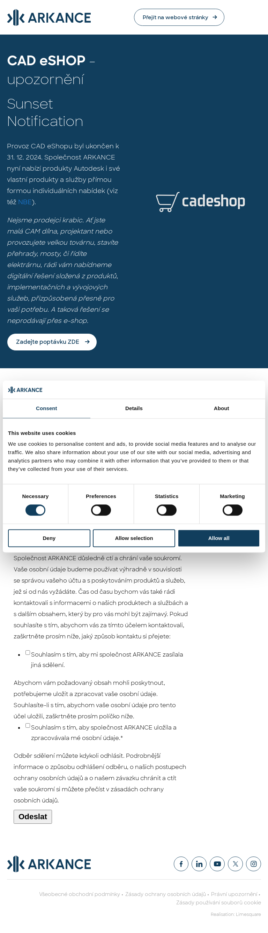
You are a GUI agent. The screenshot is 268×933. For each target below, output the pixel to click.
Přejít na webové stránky (208, 17)
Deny (49, 538)
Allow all (219, 538)
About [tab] (221, 408)
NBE (25, 202)
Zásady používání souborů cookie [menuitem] (218, 903)
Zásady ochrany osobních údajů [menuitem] (165, 894)
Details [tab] (134, 408)
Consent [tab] (46, 408)
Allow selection (134, 538)
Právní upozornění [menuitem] (234, 894)
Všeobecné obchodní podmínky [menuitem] (79, 894)
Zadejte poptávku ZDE (47, 342)
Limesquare (248, 915)
